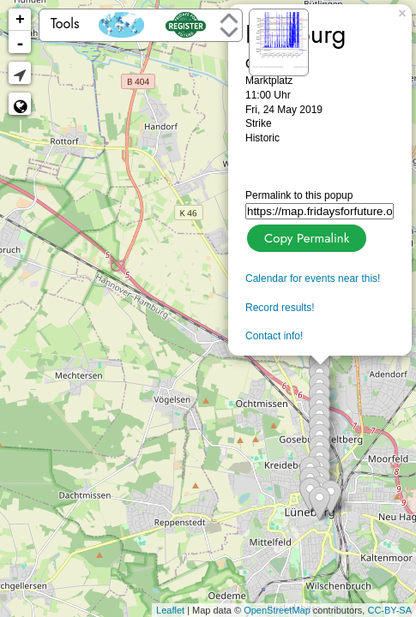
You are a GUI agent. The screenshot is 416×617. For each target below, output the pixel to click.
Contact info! (274, 336)
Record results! (280, 308)
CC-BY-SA (389, 610)
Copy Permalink (305, 236)
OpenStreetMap (277, 610)
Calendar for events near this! (312, 279)
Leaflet (170, 610)
